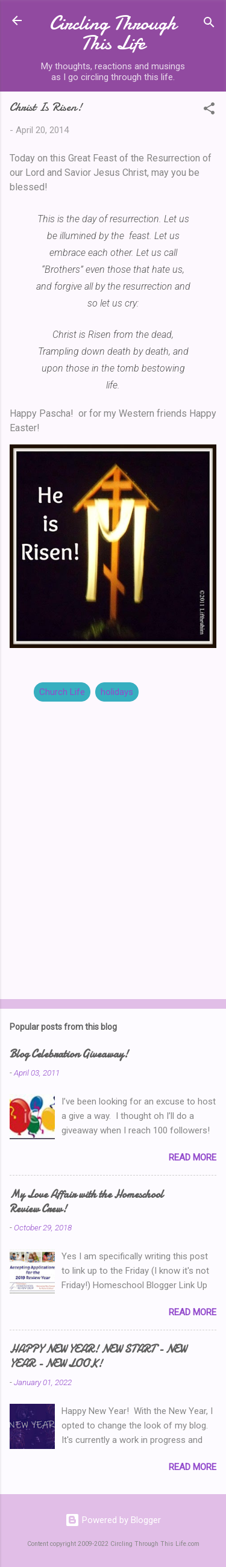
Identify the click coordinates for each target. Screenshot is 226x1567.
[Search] (209, 24)
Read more (192, 1157)
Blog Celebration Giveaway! (69, 1054)
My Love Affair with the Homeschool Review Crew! (86, 1202)
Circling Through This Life (113, 33)
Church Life (62, 692)
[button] (209, 110)
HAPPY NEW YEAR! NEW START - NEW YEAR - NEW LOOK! (98, 1356)
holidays (117, 692)
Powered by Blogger (113, 1520)
